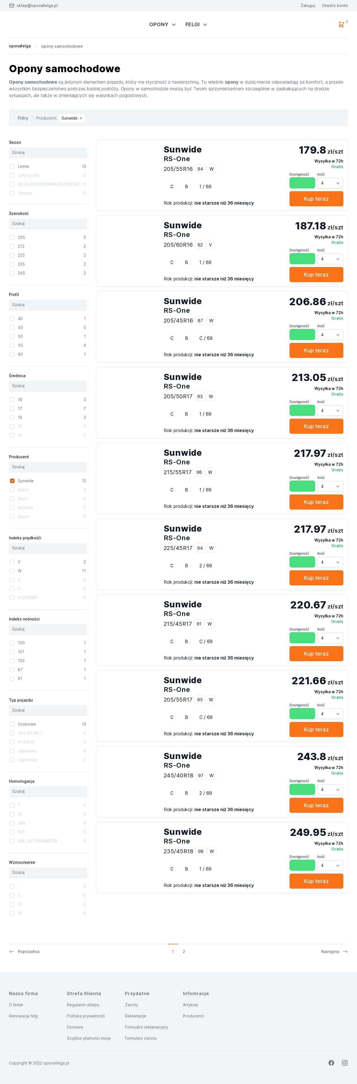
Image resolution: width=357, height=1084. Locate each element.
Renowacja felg (23, 1015)
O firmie (16, 1004)
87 (200, 320)
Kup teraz (316, 198)
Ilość (321, 174)
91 (199, 624)
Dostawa (75, 1027)
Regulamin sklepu (83, 1004)
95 (200, 699)
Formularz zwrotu (141, 1038)
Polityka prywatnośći (86, 1015)
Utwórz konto (335, 5)
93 (200, 396)
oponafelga (20, 45)
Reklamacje (135, 1015)
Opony (163, 24)
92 (200, 245)
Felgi (196, 24)
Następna (334, 951)
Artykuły (190, 1004)
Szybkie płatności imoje (89, 1038)
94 (200, 169)
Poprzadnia (24, 951)
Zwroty (131, 1004)
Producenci (193, 1015)
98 (199, 472)
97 (200, 775)
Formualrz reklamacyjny (146, 1027)
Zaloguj (308, 5)
